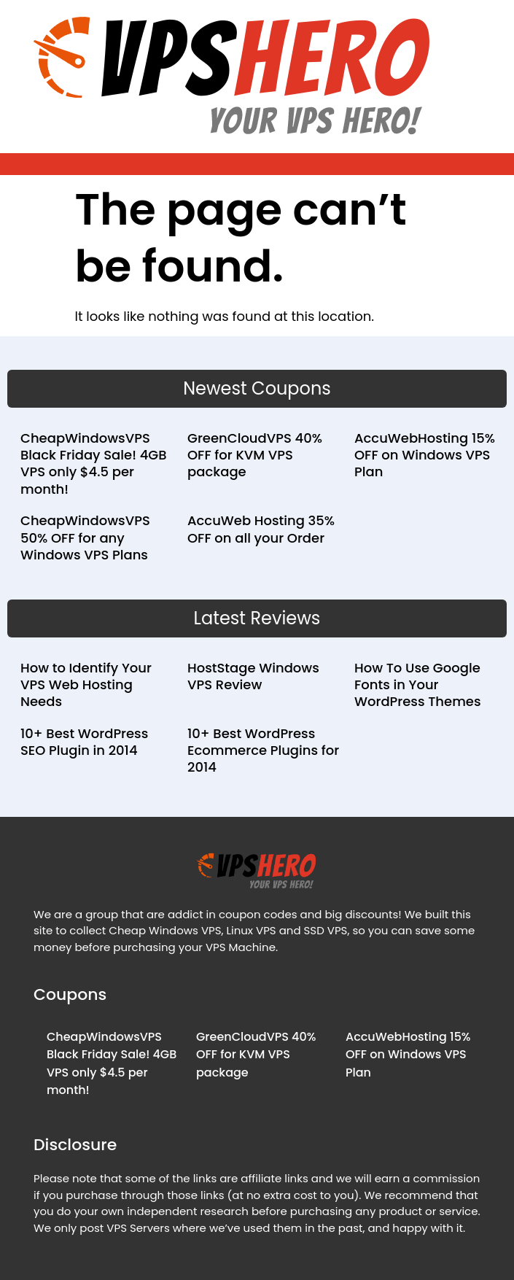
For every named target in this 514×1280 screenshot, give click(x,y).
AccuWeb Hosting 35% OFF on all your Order (261, 528)
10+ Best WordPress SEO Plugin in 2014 (84, 741)
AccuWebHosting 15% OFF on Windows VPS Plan (424, 455)
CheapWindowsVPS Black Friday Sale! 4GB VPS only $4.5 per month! (93, 463)
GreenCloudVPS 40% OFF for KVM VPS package (254, 455)
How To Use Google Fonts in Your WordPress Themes (417, 685)
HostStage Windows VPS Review (253, 676)
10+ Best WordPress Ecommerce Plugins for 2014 (263, 750)
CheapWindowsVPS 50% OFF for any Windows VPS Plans (85, 537)
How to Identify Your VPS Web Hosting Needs (86, 685)
